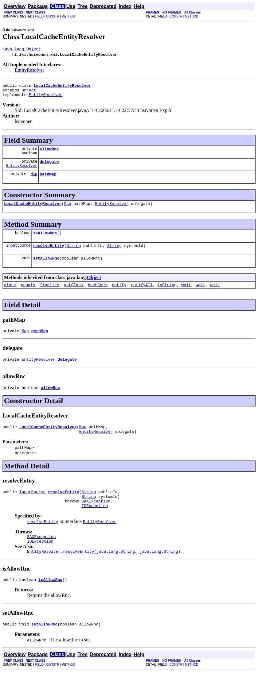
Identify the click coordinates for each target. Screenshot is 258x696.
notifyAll (142, 295)
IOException (94, 525)
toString (166, 295)
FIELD (39, 16)
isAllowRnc (45, 241)
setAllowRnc (46, 268)
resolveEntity (48, 254)
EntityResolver (29, 71)
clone (10, 295)
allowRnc (49, 153)
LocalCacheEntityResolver (32, 210)
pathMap (48, 180)
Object (29, 92)
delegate (49, 167)
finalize (49, 295)
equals (28, 295)
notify (119, 295)
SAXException (95, 519)
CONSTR (52, 16)
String (74, 254)
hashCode (97, 295)
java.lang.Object (21, 49)
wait (186, 295)
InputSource (18, 254)
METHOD (68, 16)
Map (33, 180)
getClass (73, 295)
